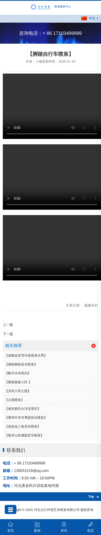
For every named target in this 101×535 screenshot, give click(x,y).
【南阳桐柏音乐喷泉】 (21, 364)
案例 (37, 526)
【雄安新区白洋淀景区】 (23, 409)
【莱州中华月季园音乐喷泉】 (26, 417)
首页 (10, 526)
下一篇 (8, 334)
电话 (90, 526)
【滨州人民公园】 (18, 391)
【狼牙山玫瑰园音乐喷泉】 (24, 435)
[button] (89, 18)
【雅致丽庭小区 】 (18, 382)
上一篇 (8, 324)
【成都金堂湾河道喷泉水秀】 (26, 355)
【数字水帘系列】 (18, 373)
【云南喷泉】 (14, 400)
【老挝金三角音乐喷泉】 (23, 426)
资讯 (63, 526)
